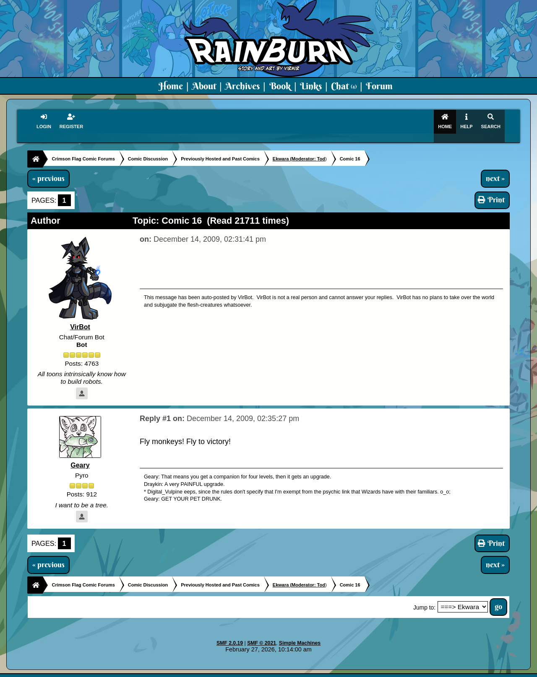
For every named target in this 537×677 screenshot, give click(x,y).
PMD (364, 671)
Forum (379, 86)
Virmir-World (334, 671)
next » (495, 171)
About (204, 86)
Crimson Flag (293, 671)
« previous (48, 171)
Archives (242, 86)
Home (171, 86)
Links (311, 86)
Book (280, 86)
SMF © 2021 (261, 636)
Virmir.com (255, 671)
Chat (344, 86)
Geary (79, 457)
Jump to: (424, 600)
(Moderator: (295, 151)
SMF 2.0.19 (229, 636)
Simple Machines (300, 636)
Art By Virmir (395, 671)
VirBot (80, 319)
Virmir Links (435, 671)
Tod (321, 151)
